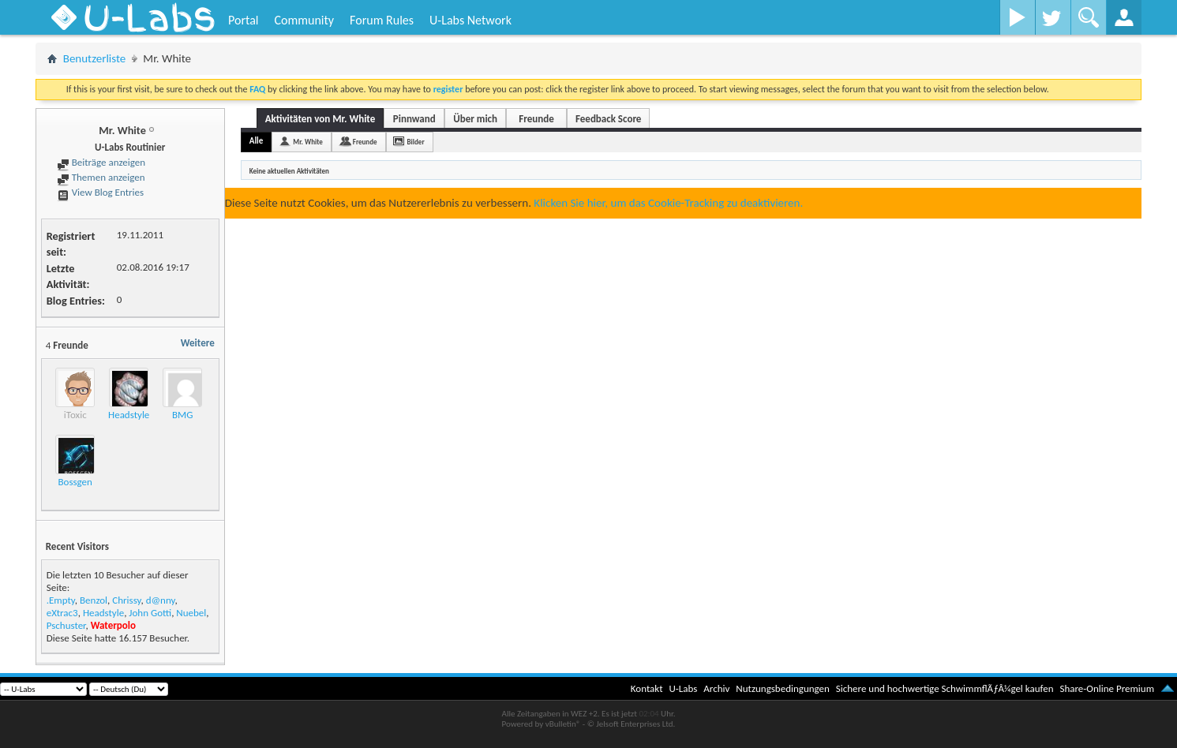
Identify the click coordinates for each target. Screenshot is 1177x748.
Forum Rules (382, 20)
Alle (256, 141)
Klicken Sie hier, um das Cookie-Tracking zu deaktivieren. (668, 203)
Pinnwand (414, 119)
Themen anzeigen (101, 177)
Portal (243, 20)
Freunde (536, 119)
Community (304, 20)
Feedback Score (608, 119)
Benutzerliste (94, 58)
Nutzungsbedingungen (783, 688)
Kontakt (647, 688)
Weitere (198, 343)
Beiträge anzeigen (101, 162)
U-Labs (683, 688)
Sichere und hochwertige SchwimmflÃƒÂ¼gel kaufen (945, 688)
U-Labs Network (470, 20)
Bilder (416, 141)
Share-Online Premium (1106, 688)
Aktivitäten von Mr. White (320, 119)
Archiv (716, 688)
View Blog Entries (100, 192)
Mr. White (307, 141)
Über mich (475, 119)
